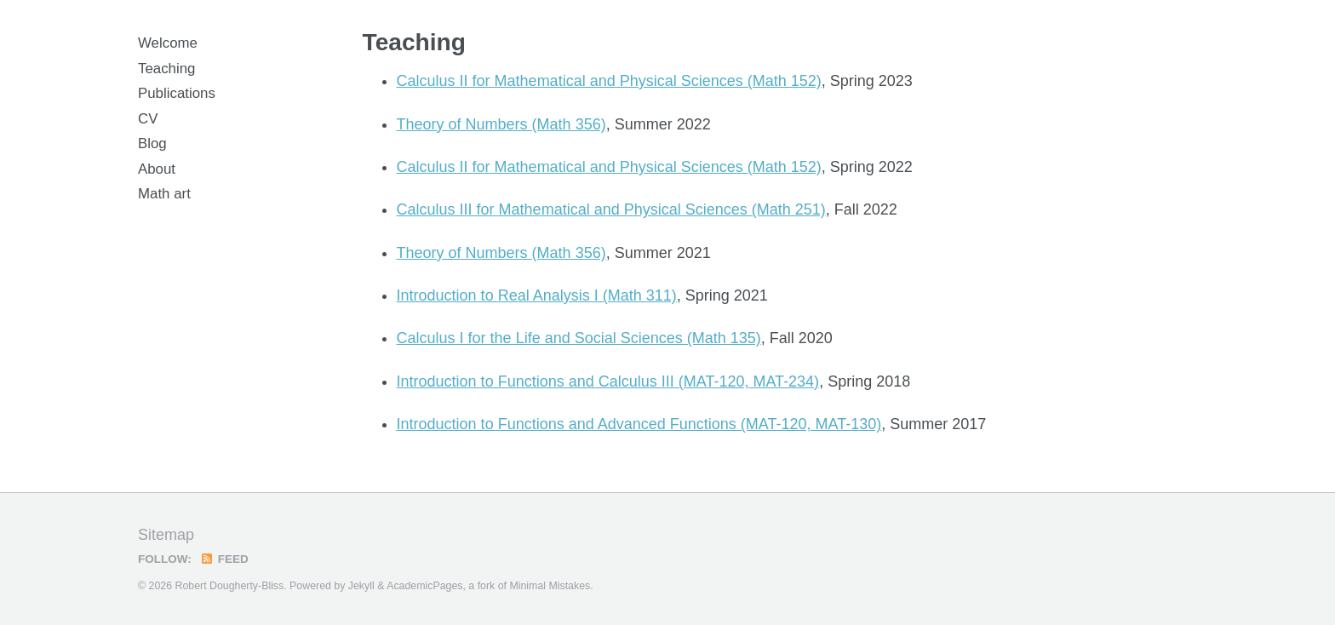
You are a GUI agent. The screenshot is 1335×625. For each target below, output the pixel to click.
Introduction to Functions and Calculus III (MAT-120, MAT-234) (608, 381)
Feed (224, 559)
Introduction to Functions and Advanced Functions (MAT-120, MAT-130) (639, 424)
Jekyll (361, 586)
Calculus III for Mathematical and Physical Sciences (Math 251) (611, 209)
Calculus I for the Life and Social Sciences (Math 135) (579, 338)
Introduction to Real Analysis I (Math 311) (537, 295)
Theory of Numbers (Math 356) (501, 124)
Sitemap (166, 534)
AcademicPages (424, 586)
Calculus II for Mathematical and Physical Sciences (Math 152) (609, 80)
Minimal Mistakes (549, 586)
